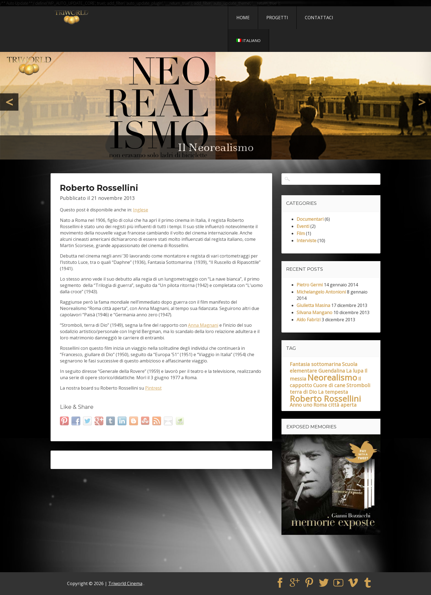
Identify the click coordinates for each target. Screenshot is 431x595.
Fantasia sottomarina (315, 364)
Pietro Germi (310, 285)
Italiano (248, 40)
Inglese (140, 210)
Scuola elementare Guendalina (323, 367)
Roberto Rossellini (325, 398)
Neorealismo (332, 377)
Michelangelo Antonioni (321, 292)
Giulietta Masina (313, 305)
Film (301, 233)
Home (243, 18)
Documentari (310, 219)
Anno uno (301, 404)
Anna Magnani (203, 325)
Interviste (306, 241)
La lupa (354, 370)
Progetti (277, 18)
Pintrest (153, 388)
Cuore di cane (329, 385)
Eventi (303, 226)
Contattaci (319, 18)
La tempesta (333, 392)
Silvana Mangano (314, 312)
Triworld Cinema (125, 583)
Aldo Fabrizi (309, 320)
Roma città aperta (335, 404)
